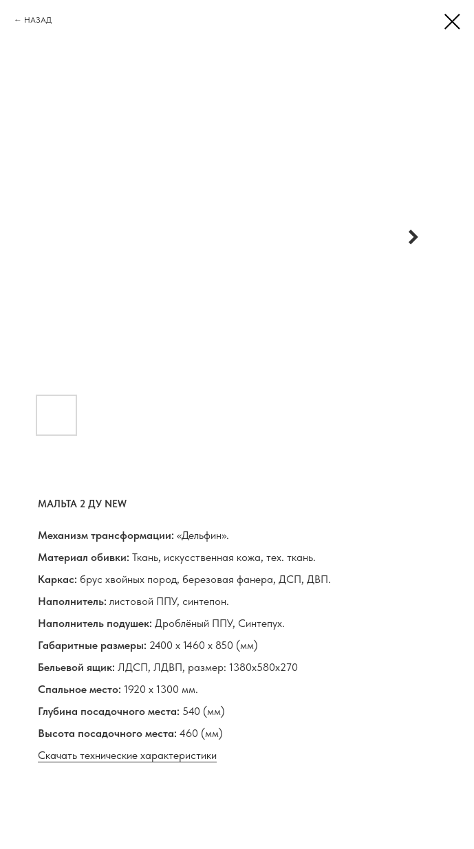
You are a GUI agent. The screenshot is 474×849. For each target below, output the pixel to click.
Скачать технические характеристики (127, 755)
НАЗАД (38, 20)
